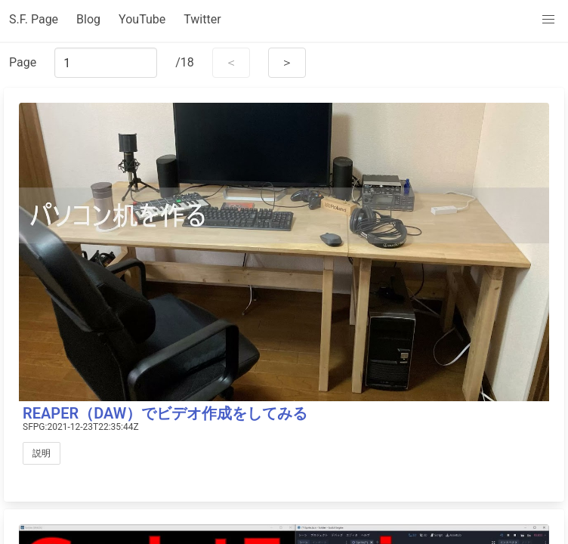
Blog (88, 19)
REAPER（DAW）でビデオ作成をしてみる (165, 413)
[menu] (548, 19)
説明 (41, 453)
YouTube (142, 19)
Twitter (202, 19)
